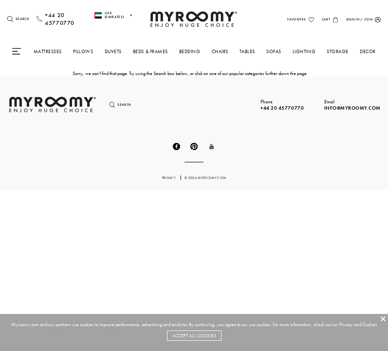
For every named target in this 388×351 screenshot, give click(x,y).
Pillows (83, 51)
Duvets (113, 51)
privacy (169, 178)
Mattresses (48, 51)
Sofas (273, 51)
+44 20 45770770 (282, 108)
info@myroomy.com (352, 108)
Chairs (220, 51)
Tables (247, 51)
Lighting (304, 51)
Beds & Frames (150, 51)
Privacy (346, 324)
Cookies (369, 324)
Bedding (190, 51)
